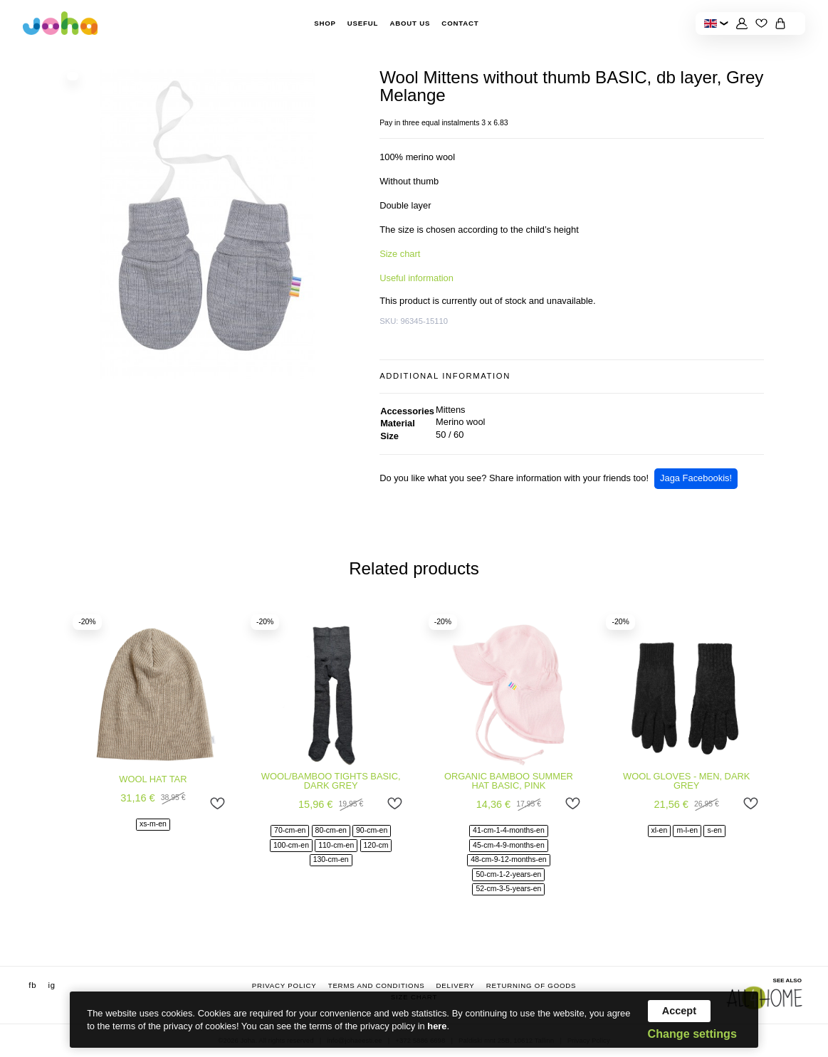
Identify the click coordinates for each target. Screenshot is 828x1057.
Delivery (455, 985)
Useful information (416, 278)
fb (32, 985)
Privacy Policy (284, 985)
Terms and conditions (376, 985)
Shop (325, 23)
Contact (459, 23)
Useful (362, 23)
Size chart (399, 253)
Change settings (692, 1033)
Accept (679, 1010)
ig (51, 985)
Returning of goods (531, 985)
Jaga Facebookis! (696, 478)
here (436, 1026)
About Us (409, 23)
